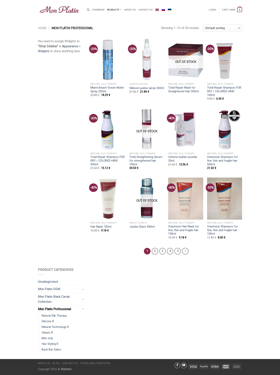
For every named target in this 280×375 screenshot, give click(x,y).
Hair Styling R (50, 344)
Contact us (145, 9)
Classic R (47, 332)
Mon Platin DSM (49, 289)
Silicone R (48, 321)
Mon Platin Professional (54, 309)
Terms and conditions (95, 363)
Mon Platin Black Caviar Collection (54, 299)
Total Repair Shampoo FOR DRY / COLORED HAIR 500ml (107, 160)
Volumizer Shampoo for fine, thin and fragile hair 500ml (222, 160)
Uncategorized (48, 281)
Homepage (98, 9)
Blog (56, 363)
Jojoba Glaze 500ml (142, 226)
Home (42, 28)
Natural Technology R (55, 327)
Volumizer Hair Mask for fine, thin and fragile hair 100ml (183, 230)
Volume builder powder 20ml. (182, 158)
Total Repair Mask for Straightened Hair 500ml (183, 89)
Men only (47, 338)
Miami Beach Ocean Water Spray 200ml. (107, 89)
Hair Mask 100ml (100, 226)
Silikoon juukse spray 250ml (146, 88)
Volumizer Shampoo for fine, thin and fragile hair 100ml (222, 230)
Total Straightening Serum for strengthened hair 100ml (145, 160)
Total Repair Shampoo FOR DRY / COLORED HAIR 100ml (224, 91)
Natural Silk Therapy (54, 315)
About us (130, 9)
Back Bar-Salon (51, 349)
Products (114, 9)
